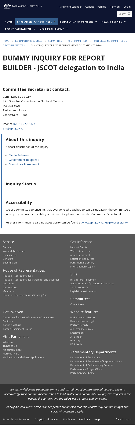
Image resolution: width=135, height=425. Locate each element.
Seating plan (10, 263)
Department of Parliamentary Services (91, 365)
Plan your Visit (11, 354)
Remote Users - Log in (82, 321)
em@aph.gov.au (13, 129)
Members (8, 291)
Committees (55, 41)
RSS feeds (76, 345)
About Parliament (18, 29)
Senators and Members (76, 22)
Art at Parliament (12, 350)
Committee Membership (25, 164)
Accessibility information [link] (16, 419)
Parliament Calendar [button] (70, 7)
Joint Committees (77, 41)
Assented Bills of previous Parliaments (92, 283)
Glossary (75, 341)
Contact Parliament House (17, 329)
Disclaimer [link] (69, 419)
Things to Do (10, 346)
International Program (82, 267)
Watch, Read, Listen (81, 251)
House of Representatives (18, 276)
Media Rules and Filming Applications (24, 357)
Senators (8, 259)
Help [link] (97, 419)
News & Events (111, 22)
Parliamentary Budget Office (86, 369)
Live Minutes (10, 287)
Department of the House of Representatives (96, 361)
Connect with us (12, 325)
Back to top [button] (124, 419)
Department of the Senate (85, 357)
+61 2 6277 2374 (24, 124)
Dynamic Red (10, 255)
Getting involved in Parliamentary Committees (28, 317)
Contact (89, 7)
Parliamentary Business (34, 22)
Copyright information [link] (47, 419)
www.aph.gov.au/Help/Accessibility (105, 223)
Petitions (8, 321)
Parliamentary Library (82, 263)
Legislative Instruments (83, 291)
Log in (127, 7)
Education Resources (82, 259)
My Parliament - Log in (82, 317)
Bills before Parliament (83, 280)
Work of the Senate (14, 251)
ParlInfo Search (79, 325)
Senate (7, 247)
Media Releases (19, 155)
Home (9, 22)
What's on (8, 342)
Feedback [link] (84, 419)
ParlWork (115, 7)
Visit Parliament (52, 29)
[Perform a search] (129, 14)
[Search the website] (124, 14)
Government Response (24, 160)
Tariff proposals (79, 287)
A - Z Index (76, 337)
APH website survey (81, 329)
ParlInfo (101, 7)
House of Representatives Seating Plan (25, 295)
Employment (77, 333)
